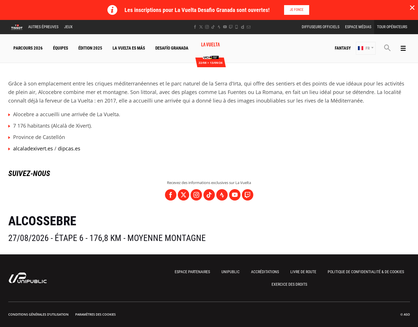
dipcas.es (69, 148)
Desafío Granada (171, 48)
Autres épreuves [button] (43, 26)
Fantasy (343, 48)
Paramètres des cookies (95, 314)
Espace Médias (358, 26)
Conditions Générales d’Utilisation (38, 314)
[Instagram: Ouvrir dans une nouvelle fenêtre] (207, 27)
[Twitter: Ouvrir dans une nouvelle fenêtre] (201, 27)
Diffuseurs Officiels (320, 26)
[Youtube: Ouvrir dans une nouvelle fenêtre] (225, 27)
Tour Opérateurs (392, 26)
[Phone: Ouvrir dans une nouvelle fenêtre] (237, 27)
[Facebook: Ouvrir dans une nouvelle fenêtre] (195, 27)
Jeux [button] (68, 26)
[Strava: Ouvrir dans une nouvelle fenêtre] (219, 27)
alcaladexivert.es (33, 148)
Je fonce (296, 10)
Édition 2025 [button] (90, 48)
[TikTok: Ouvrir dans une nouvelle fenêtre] (213, 27)
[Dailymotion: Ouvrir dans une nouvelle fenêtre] (243, 27)
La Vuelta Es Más (129, 48)
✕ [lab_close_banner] (412, 7)
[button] (366, 48)
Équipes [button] (60, 48)
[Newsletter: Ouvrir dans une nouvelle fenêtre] (249, 27)
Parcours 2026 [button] (28, 48)
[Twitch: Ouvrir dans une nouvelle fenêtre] (231, 27)
